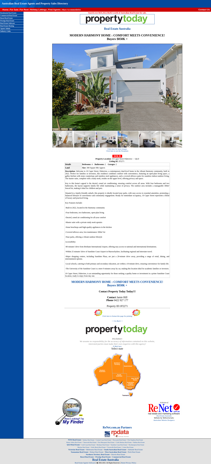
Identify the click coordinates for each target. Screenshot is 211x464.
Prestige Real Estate (7, 21)
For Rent (24, 9)
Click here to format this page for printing (117, 316)
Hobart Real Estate (96, 452)
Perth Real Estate (134, 452)
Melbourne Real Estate (94, 450)
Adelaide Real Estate (135, 450)
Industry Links (5, 31)
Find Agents (54, 9)
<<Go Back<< (117, 321)
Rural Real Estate (6, 18)
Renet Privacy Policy (128, 463)
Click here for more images (117, 149)
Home (4, 9)
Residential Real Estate (8, 13)
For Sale (14, 9)
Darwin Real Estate (118, 454)
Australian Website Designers (164, 420)
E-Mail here (117, 346)
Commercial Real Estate (8, 15)
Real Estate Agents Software (85, 463)
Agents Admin (5, 28)
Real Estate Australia (164, 416)
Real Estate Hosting (7, 26)
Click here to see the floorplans (117, 151)
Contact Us (204, 9)
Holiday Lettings (38, 9)
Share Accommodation (71, 10)
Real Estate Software (7, 23)
